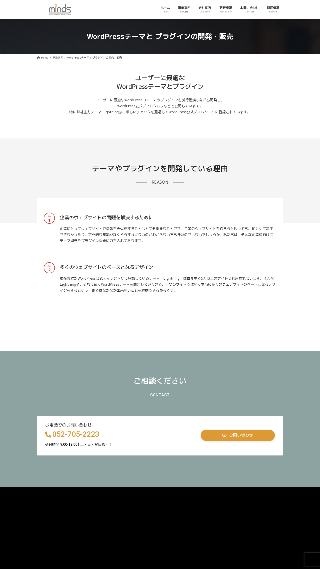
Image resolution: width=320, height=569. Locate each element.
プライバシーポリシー (57, 491)
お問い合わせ (93, 491)
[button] (238, 435)
